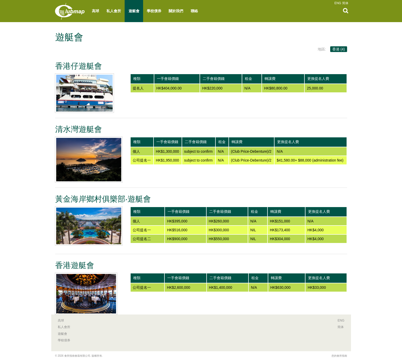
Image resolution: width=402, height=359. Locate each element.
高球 (95, 11)
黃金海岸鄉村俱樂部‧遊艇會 (103, 198)
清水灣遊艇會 (78, 129)
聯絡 (194, 11)
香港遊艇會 (74, 265)
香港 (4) (338, 49)
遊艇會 (134, 11)
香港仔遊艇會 (78, 65)
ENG (337, 3)
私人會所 (113, 11)
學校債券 (154, 11)
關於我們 (176, 11)
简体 (345, 3)
